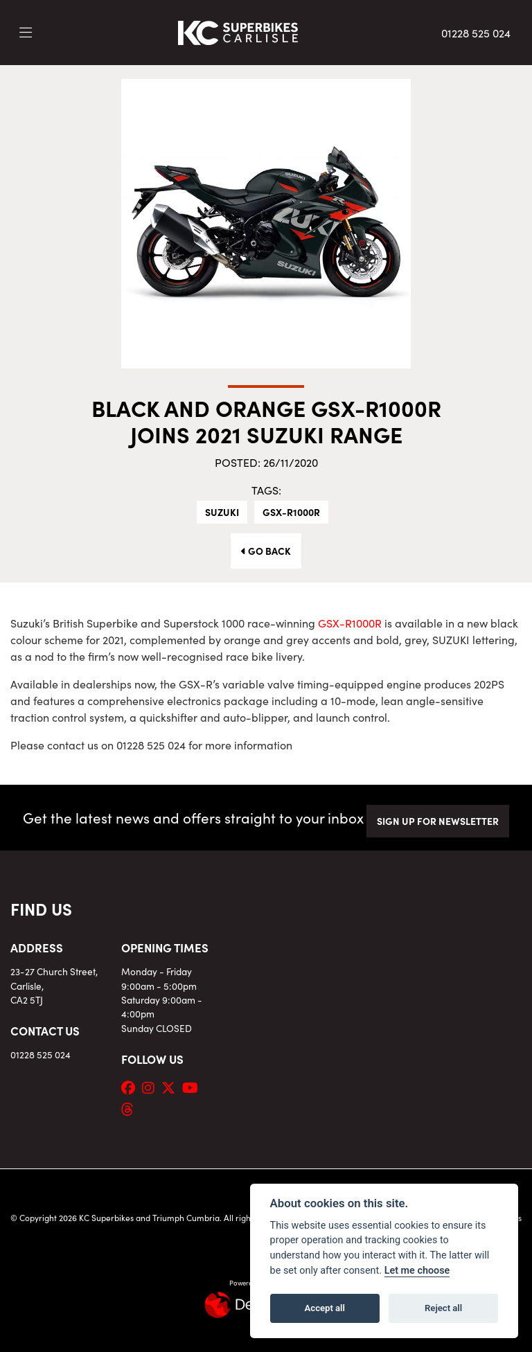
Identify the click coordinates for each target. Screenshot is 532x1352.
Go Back (266, 551)
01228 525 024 (476, 32)
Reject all (443, 1308)
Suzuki (222, 512)
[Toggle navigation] (25, 32)
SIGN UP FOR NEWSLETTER (438, 821)
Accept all (325, 1308)
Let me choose (417, 1271)
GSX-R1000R (291, 512)
